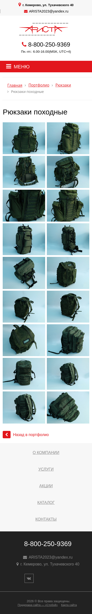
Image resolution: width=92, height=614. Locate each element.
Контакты (45, 519)
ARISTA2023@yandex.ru (48, 11)
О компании (46, 453)
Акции (46, 486)
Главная (14, 85)
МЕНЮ (22, 66)
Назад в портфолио (26, 435)
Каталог (46, 503)
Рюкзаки (63, 85)
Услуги (45, 469)
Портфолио (38, 85)
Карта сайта (69, 604)
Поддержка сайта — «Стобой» (38, 604)
